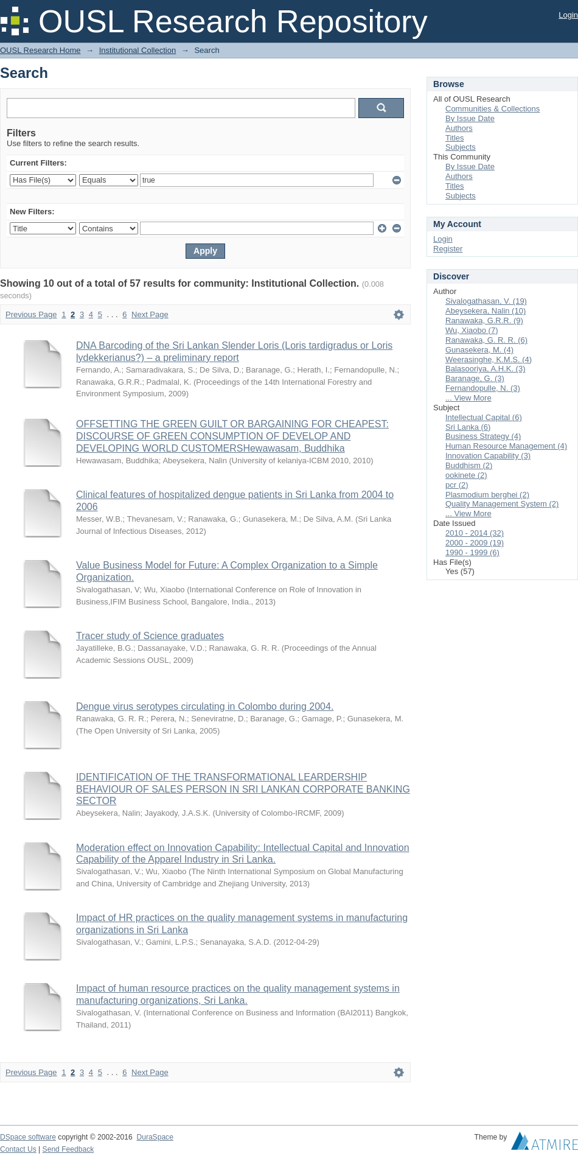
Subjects (460, 147)
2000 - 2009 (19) (474, 542)
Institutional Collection (137, 50)
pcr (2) (456, 484)
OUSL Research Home (40, 50)
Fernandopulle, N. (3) (482, 388)
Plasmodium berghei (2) (487, 494)
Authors (459, 128)
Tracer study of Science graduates (150, 636)
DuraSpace (154, 1137)
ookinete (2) (466, 475)
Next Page (150, 314)
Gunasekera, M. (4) (479, 349)
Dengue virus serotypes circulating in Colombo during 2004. (204, 706)
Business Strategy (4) (483, 436)
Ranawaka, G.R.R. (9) (484, 320)
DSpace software (28, 1137)
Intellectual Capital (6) (483, 417)
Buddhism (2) (468, 465)
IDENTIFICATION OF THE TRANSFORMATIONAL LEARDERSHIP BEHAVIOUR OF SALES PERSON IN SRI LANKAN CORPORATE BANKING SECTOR (243, 789)
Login (568, 14)
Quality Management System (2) (502, 503)
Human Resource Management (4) (506, 445)
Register (447, 248)
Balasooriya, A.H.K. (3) (485, 368)
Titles (454, 137)
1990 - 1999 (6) (472, 552)
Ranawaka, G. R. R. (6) (486, 340)
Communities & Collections (492, 108)
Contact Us (18, 1149)
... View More (468, 397)
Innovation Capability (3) (488, 455)
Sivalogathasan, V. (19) (486, 301)
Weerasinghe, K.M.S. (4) (488, 359)
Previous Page (31, 314)
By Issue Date (470, 118)
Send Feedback (68, 1149)
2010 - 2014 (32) (474, 533)
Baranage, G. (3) (474, 378)
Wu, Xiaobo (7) (471, 330)
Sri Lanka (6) (467, 427)
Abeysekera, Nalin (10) (485, 310)
